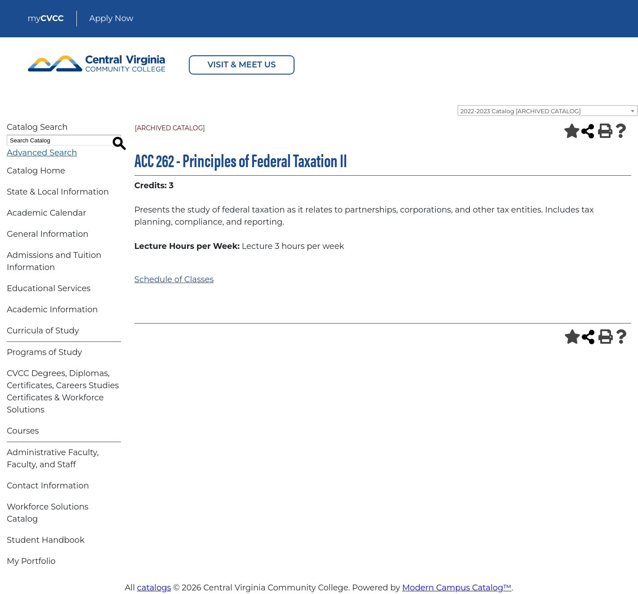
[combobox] (548, 110)
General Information (48, 234)
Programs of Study (44, 352)
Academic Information (52, 310)
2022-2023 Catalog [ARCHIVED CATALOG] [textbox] (520, 111)
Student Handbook (46, 540)
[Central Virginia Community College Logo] (96, 61)
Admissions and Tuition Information (54, 261)
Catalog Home (36, 171)
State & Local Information (58, 192)
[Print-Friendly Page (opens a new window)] (602, 130)
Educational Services (48, 288)
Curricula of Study (43, 331)
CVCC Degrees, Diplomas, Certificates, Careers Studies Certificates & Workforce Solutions (63, 391)
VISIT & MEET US (242, 65)
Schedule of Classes (174, 279)
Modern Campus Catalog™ (456, 588)
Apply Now (111, 18)
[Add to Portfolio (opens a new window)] (568, 130)
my (46, 18)
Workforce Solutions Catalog (48, 513)
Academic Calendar (46, 213)
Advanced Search (42, 153)
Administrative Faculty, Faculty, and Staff (53, 459)
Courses (23, 431)
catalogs (154, 588)
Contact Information (48, 486)
